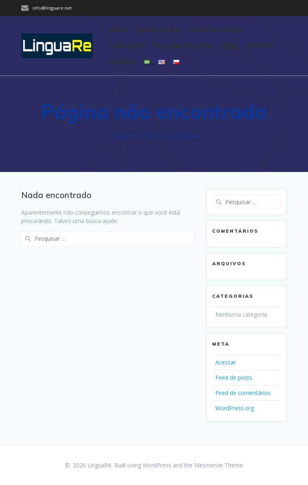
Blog (229, 46)
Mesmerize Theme (218, 465)
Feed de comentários (243, 393)
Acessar (225, 362)
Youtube (259, 46)
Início (118, 30)
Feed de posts (233, 377)
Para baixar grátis (183, 46)
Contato (122, 62)
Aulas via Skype (216, 30)
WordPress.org (234, 408)
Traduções (127, 46)
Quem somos (158, 30)
